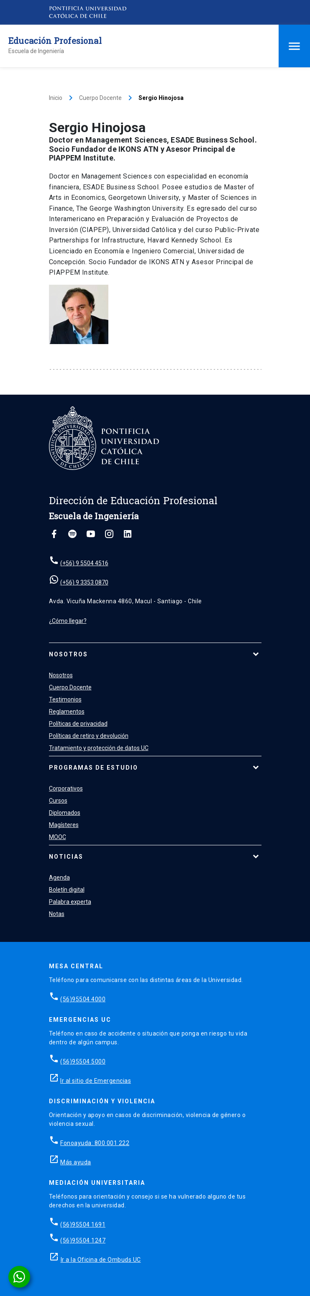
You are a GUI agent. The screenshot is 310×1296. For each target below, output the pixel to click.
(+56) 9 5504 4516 (84, 563)
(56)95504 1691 (82, 1224)
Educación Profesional (55, 40)
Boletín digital (67, 889)
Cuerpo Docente (100, 97)
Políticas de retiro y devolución (88, 735)
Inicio (55, 97)
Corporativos (66, 788)
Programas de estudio (93, 767)
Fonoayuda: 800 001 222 (94, 1143)
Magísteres (64, 824)
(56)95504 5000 (82, 1061)
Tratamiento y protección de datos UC (99, 748)
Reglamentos (67, 711)
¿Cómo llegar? (68, 620)
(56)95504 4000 (82, 999)
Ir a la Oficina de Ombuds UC (101, 1259)
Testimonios (65, 699)
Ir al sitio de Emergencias (95, 1080)
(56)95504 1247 (82, 1240)
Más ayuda (75, 1162)
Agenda (59, 877)
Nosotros (68, 654)
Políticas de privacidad (78, 723)
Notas (56, 914)
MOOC (57, 837)
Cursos (58, 800)
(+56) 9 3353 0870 (84, 582)
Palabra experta (70, 901)
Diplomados (64, 812)
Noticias (66, 856)
